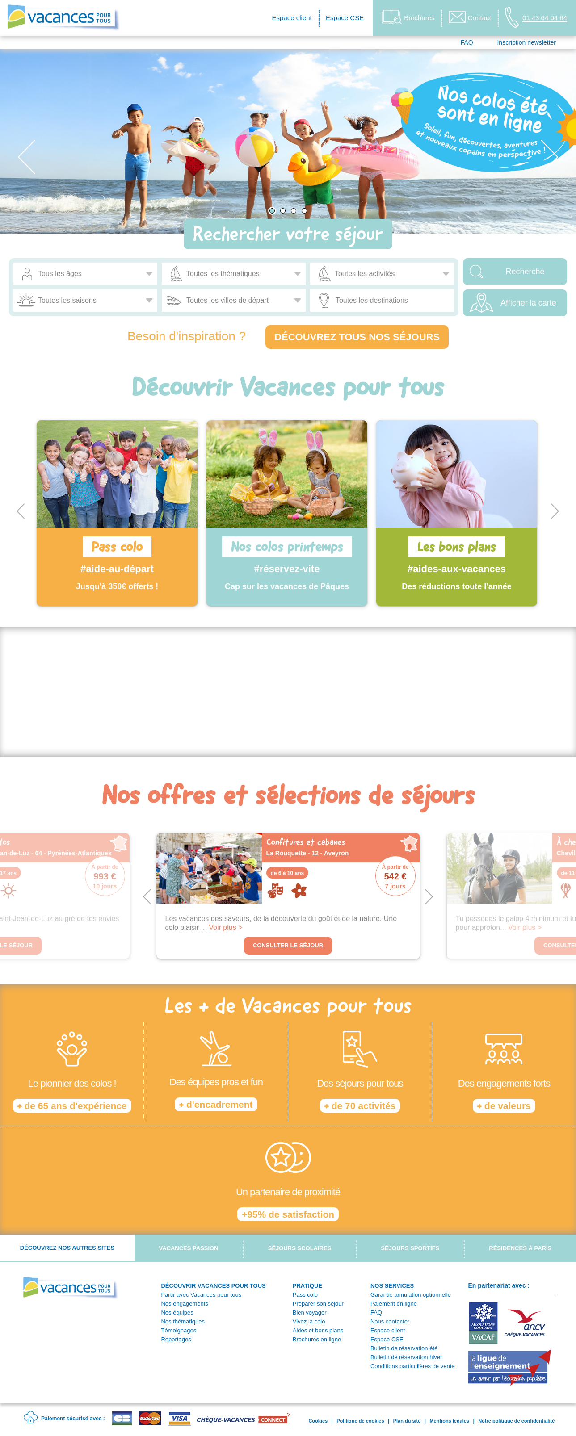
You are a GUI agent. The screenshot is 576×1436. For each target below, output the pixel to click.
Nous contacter (389, 1321)
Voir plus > (225, 927)
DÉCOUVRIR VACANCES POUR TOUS (213, 1285)
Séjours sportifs (410, 1248)
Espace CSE (345, 17)
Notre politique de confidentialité (516, 1420)
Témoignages (178, 1330)
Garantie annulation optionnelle (410, 1294)
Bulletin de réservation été (403, 1348)
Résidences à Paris (520, 1248)
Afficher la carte (528, 302)
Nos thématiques (183, 1321)
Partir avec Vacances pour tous (201, 1294)
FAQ (467, 42)
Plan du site (407, 1420)
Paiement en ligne (393, 1303)
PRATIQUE (307, 1285)
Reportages (176, 1339)
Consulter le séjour (288, 945)
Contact (470, 17)
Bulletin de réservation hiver (406, 1357)
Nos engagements (184, 1303)
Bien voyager (310, 1312)
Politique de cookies (360, 1420)
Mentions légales (449, 1420)
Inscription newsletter (526, 42)
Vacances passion (188, 1248)
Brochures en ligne (317, 1339)
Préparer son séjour (318, 1303)
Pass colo (305, 1294)
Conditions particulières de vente (412, 1366)
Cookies (318, 1420)
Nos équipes (177, 1312)
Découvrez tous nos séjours (357, 337)
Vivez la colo (309, 1321)
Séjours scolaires (300, 1248)
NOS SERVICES (392, 1285)
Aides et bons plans (318, 1330)
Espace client (292, 17)
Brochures (408, 17)
